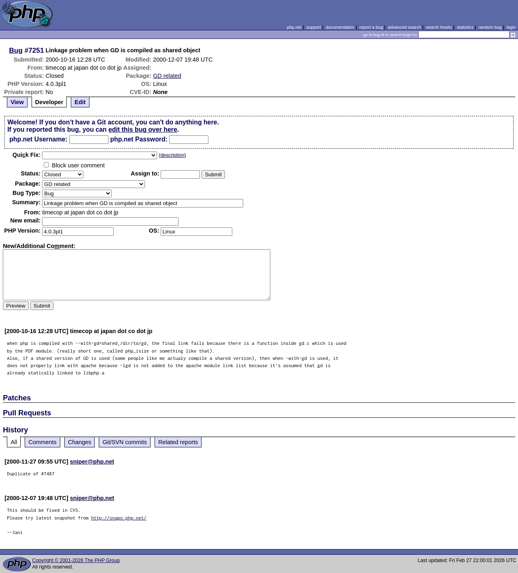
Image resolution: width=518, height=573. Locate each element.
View (17, 102)
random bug (490, 27)
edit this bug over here (142, 129)
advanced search (404, 27)
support (313, 27)
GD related (167, 76)
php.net (294, 27)
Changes (79, 442)
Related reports (178, 442)
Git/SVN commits (124, 442)
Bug (16, 50)
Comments (42, 442)
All (14, 442)
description (172, 155)
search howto (439, 27)
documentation (340, 27)
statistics (465, 27)
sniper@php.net (92, 461)
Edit (79, 102)
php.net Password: (139, 139)
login (511, 27)
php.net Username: (38, 139)
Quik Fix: (27, 155)
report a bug (371, 27)
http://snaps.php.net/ (118, 517)
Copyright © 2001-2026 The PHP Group (76, 560)
